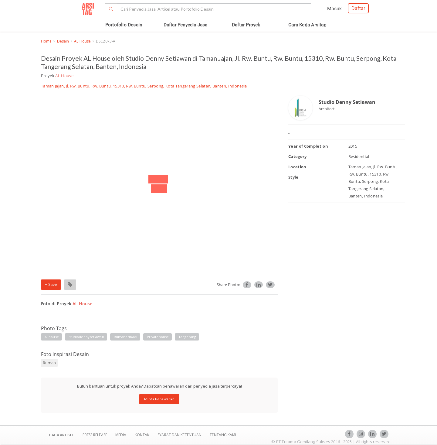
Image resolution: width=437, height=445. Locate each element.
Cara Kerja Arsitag (307, 25)
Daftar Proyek (246, 25)
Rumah (49, 362)
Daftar (358, 8)
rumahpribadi (125, 336)
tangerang (187, 336)
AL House (82, 41)
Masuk (334, 9)
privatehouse (158, 336)
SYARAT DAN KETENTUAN (180, 434)
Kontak (143, 434)
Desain (63, 41)
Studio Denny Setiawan (347, 102)
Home (46, 41)
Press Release (94, 434)
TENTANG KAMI (223, 434)
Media (121, 434)
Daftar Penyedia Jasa (186, 25)
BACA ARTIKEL (61, 435)
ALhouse (52, 336)
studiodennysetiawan (86, 336)
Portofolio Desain (123, 25)
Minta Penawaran (159, 399)
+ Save (51, 284)
